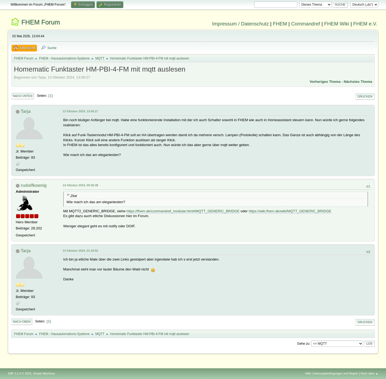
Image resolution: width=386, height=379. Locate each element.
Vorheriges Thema (325, 82)
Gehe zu (303, 343)
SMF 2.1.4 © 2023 (19, 373)
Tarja (26, 111)
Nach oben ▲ (369, 373)
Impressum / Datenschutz (240, 24)
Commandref (305, 24)
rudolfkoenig (34, 185)
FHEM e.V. (365, 24)
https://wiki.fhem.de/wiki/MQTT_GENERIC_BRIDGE (290, 211)
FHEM (280, 24)
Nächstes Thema (358, 82)
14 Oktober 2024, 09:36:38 (80, 185)
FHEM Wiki (336, 24)
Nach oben (22, 321)
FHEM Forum (40, 22)
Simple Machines (44, 373)
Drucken (365, 96)
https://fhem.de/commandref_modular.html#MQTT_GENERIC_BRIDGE (183, 211)
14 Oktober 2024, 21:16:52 (80, 250)
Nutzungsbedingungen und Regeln (336, 373)
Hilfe (308, 373)
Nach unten (22, 96)
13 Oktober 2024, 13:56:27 (80, 111)
